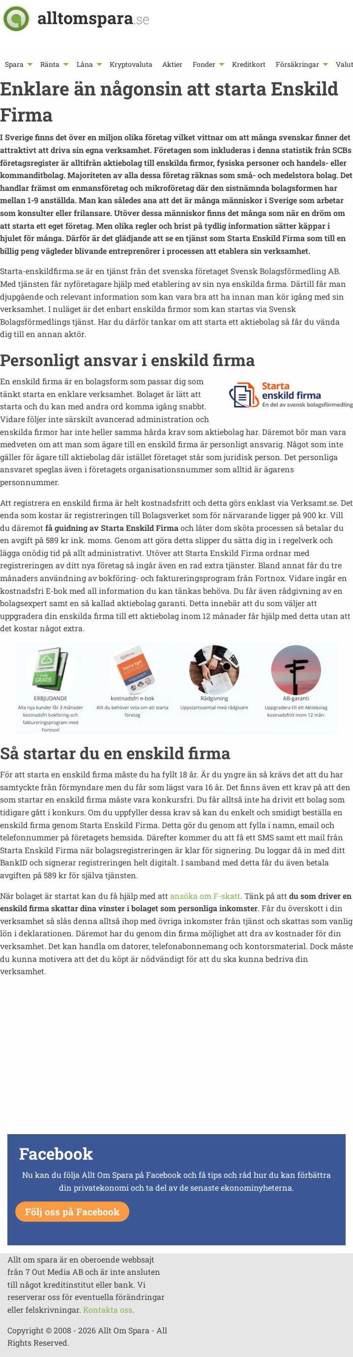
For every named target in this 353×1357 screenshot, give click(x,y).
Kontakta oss (107, 1309)
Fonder (204, 64)
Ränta (49, 64)
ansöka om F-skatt (205, 896)
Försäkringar (297, 64)
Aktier (172, 64)
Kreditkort (248, 64)
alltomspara (93, 17)
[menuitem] (17, 64)
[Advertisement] (176, 1062)
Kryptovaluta (131, 64)
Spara (14, 64)
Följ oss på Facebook (72, 1211)
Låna (85, 64)
